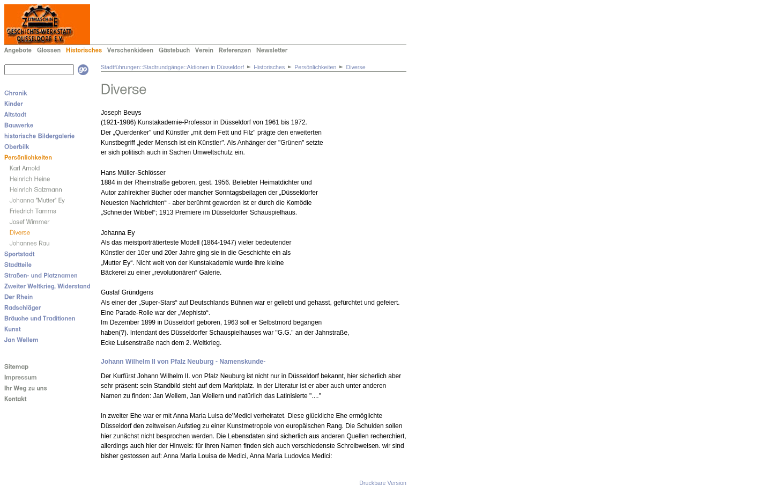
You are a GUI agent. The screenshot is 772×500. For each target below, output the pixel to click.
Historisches (269, 67)
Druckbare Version (382, 483)
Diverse (355, 67)
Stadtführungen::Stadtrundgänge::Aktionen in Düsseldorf (172, 67)
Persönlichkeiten (315, 67)
